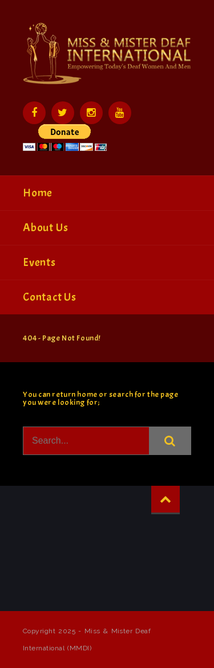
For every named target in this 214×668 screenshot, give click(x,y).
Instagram (91, 112)
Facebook (34, 112)
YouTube (119, 112)
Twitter (62, 112)
